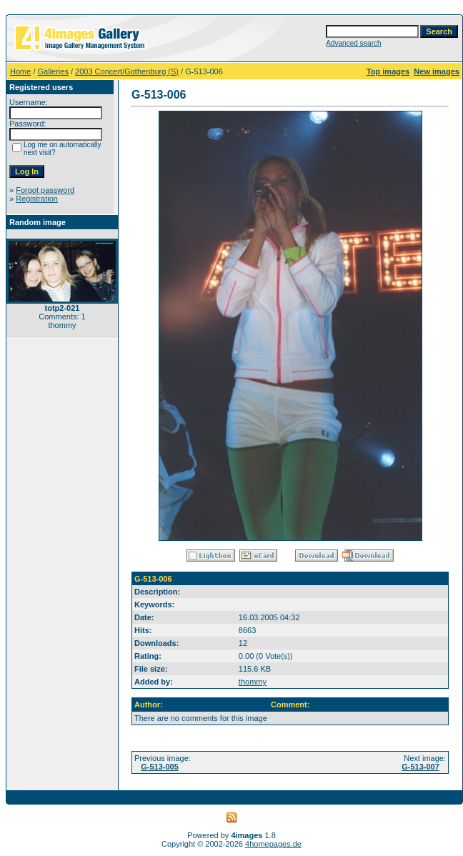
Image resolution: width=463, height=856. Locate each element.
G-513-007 (420, 766)
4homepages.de (273, 844)
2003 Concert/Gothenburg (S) (127, 71)
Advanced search (353, 43)
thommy (253, 681)
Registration (37, 198)
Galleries (53, 71)
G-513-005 (160, 766)
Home (20, 71)
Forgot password (45, 190)
